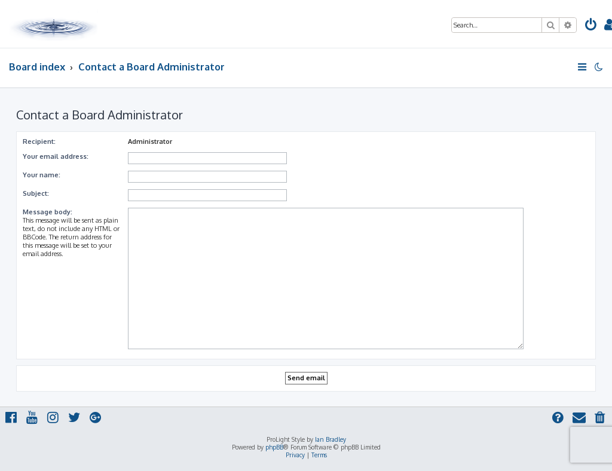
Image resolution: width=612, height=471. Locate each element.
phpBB (274, 447)
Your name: (41, 175)
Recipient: (39, 141)
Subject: (36, 193)
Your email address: (55, 156)
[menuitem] (591, 26)
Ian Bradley (330, 439)
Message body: (47, 212)
